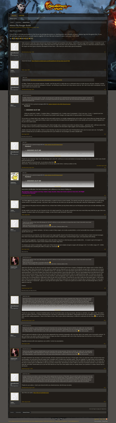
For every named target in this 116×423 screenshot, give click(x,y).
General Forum (18, 27)
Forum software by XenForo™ (43, 421)
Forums (14, 16)
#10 (105, 320)
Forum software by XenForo (19, 421)
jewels (22, 38)
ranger (26, 38)
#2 (105, 69)
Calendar (21, 15)
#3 (105, 89)
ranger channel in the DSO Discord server (59, 104)
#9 (105, 288)
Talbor (12, 70)
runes (31, 38)
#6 (105, 195)
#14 (105, 401)
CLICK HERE (75, 36)
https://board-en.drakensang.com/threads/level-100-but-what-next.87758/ (51, 61)
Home (104, 419)
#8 (105, 249)
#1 (105, 52)
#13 (105, 387)
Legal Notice (96, 419)
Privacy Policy (105, 421)
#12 (105, 368)
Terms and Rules (97, 421)
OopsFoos (13, 182)
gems (18, 38)
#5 (105, 167)
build (14, 38)
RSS (106, 419)
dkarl (12, 105)
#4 (105, 134)
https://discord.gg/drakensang (41, 392)
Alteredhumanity (30, 27)
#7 (105, 214)
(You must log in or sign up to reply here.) (97, 408)
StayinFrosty (14, 267)
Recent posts (13, 18)
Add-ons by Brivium (67, 421)
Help (101, 419)
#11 (105, 343)
